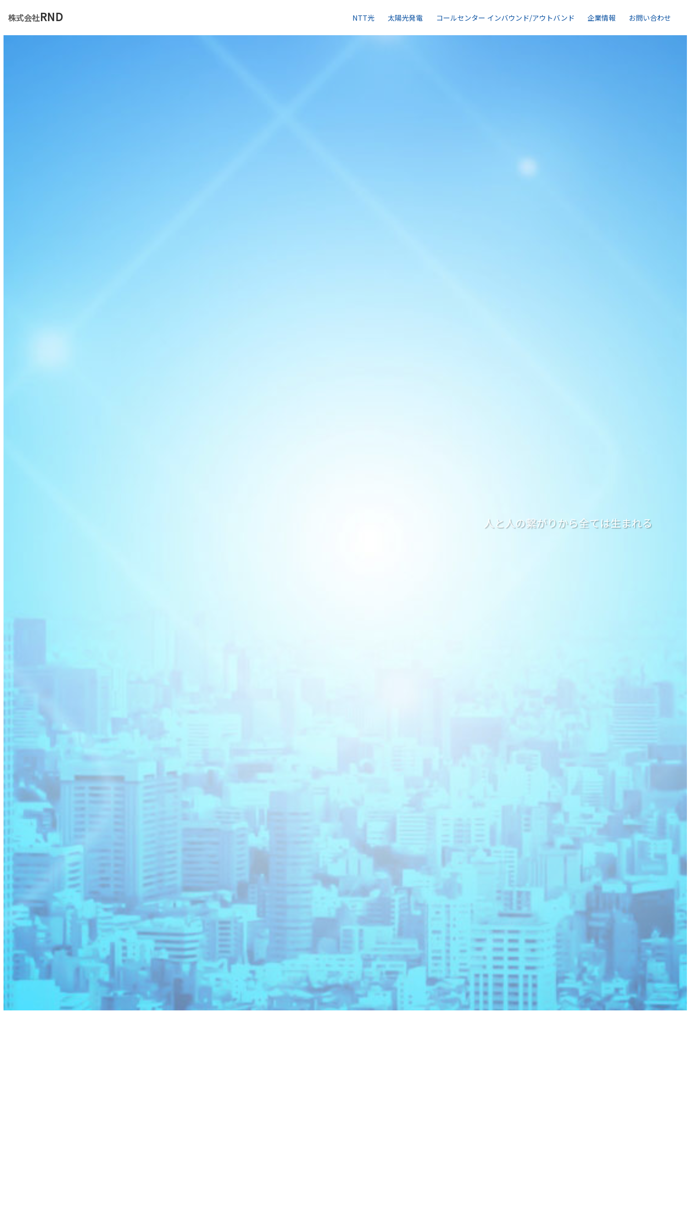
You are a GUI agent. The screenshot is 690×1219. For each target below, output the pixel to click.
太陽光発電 (405, 17)
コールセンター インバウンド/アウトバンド (505, 17)
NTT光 (363, 17)
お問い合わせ (650, 17)
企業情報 (601, 17)
